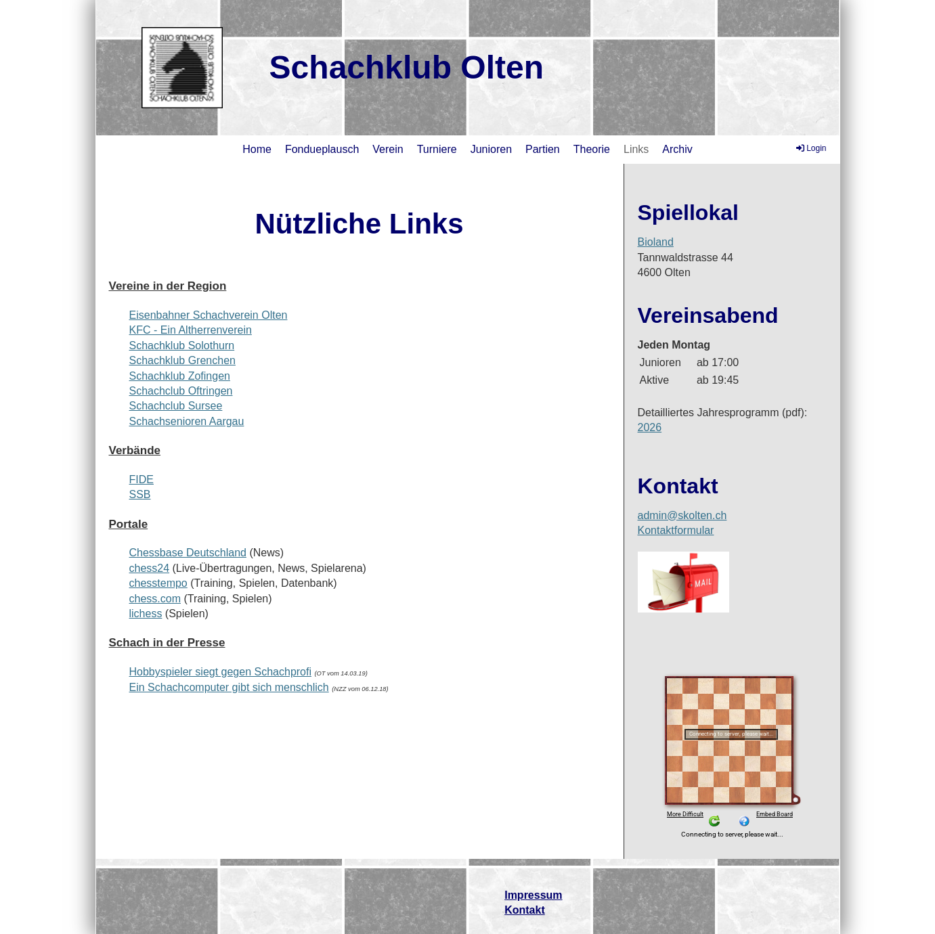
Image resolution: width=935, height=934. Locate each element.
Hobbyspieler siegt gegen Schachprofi (220, 671)
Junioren (491, 149)
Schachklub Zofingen (179, 376)
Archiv (677, 149)
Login (810, 148)
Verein (387, 149)
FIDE (141, 479)
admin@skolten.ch (682, 515)
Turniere (437, 149)
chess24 (149, 568)
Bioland (656, 242)
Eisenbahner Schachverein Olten (208, 315)
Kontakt (524, 910)
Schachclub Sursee (176, 406)
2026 (650, 427)
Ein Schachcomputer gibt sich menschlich (229, 687)
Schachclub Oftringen (181, 391)
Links (636, 149)
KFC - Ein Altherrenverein (190, 330)
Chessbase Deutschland (187, 552)
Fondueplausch (322, 149)
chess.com (155, 598)
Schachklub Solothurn (182, 345)
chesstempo (158, 583)
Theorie (591, 149)
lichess (145, 613)
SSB (140, 494)
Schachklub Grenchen (182, 360)
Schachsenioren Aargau (186, 421)
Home (256, 149)
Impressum (533, 895)
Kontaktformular (676, 530)
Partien (542, 149)
